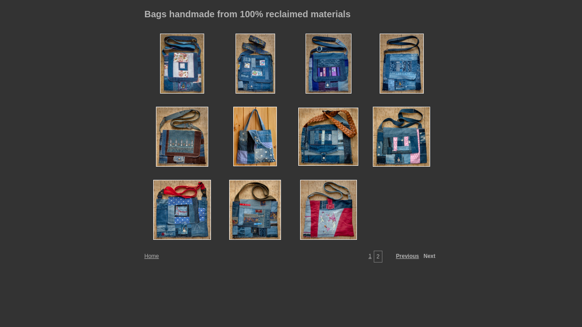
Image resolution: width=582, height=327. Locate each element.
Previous (407, 256)
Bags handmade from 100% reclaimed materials (248, 14)
